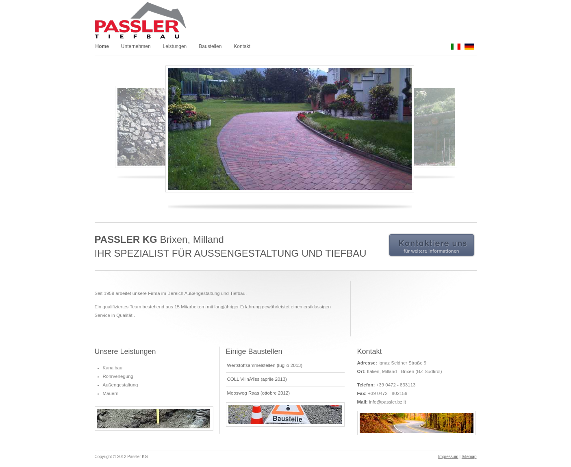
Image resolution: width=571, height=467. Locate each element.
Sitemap (469, 456)
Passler (149, 21)
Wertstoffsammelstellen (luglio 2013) (265, 365)
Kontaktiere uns (431, 245)
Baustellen (210, 46)
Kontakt (242, 46)
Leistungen (175, 46)
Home (102, 46)
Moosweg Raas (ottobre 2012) (258, 393)
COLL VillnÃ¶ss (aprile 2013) (257, 379)
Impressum (448, 456)
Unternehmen (136, 46)
